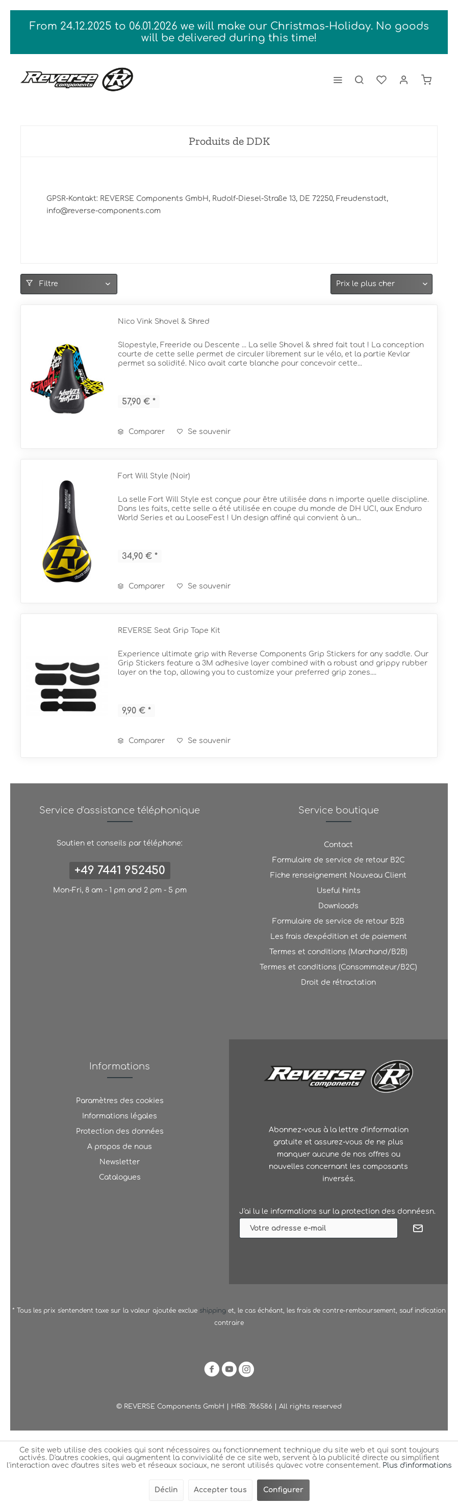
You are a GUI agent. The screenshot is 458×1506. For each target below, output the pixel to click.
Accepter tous (220, 1490)
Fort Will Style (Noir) (154, 476)
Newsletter (119, 1162)
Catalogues (120, 1177)
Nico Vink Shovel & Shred (164, 321)
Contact (338, 845)
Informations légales (119, 1116)
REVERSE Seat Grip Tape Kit (169, 630)
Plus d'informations (417, 1465)
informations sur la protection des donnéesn (352, 1211)
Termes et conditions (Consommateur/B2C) (338, 967)
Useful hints (339, 891)
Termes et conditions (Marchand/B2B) (338, 952)
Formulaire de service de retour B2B (338, 921)
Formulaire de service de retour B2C (338, 860)
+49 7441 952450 (119, 870)
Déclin (166, 1490)
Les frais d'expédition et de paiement (338, 936)
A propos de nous (119, 1147)
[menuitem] (337, 79)
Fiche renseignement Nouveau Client (338, 875)
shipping (213, 1310)
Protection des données (120, 1131)
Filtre (42, 283)
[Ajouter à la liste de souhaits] (204, 432)
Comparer (141, 432)
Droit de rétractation (338, 982)
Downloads (338, 906)
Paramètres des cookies (120, 1101)
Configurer (283, 1490)
